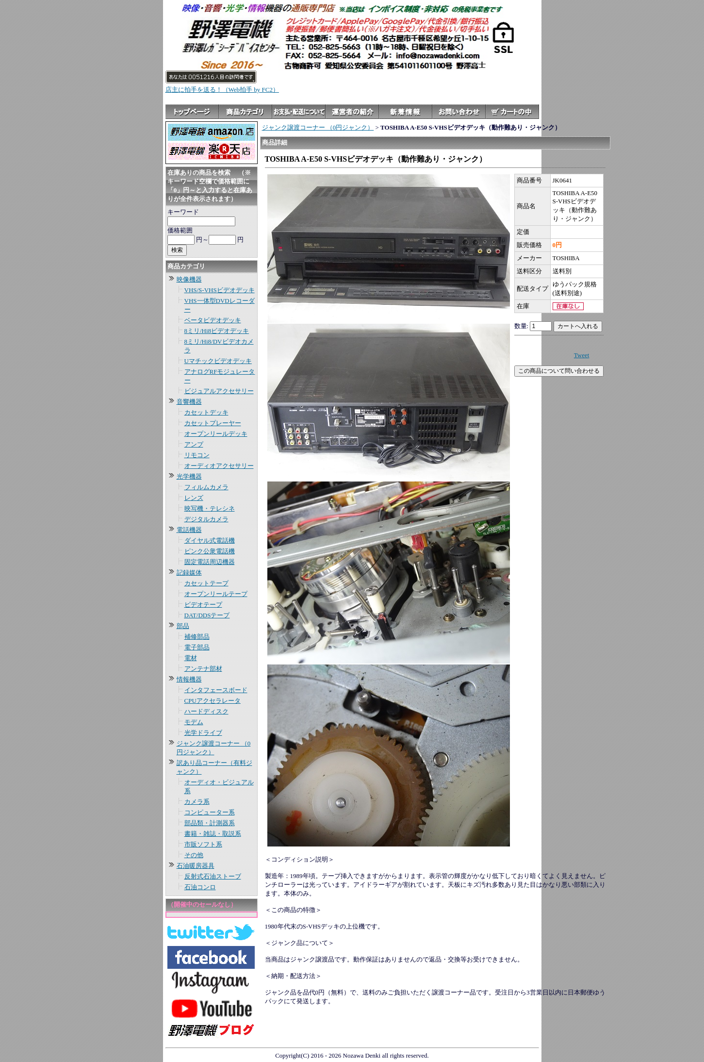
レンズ (193, 497)
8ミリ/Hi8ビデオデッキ (216, 330)
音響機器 (189, 401)
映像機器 (189, 279)
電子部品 (197, 647)
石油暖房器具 (195, 865)
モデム (193, 722)
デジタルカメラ (206, 519)
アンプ (193, 444)
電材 (190, 658)
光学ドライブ (203, 732)
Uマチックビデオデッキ (218, 361)
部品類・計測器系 (209, 823)
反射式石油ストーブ (212, 876)
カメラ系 (197, 801)
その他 (193, 855)
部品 (183, 626)
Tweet (581, 355)
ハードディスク (206, 711)
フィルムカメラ (206, 487)
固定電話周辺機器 (209, 561)
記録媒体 (189, 572)
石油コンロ (200, 887)
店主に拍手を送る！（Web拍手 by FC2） (222, 89)
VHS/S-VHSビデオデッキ (219, 290)
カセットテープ (206, 583)
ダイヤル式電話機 (209, 540)
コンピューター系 (209, 812)
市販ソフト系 (203, 844)
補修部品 (197, 636)
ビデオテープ (203, 604)
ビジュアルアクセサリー (219, 391)
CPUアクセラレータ (212, 700)
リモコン (197, 455)
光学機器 (189, 476)
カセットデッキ (206, 412)
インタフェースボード (215, 690)
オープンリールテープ (215, 593)
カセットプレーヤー (212, 423)
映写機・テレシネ (209, 508)
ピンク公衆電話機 (209, 551)
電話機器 (189, 529)
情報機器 (189, 679)
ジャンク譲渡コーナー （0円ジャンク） (318, 127)
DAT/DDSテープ (207, 615)
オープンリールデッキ (215, 433)
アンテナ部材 (203, 668)
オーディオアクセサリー (219, 465)
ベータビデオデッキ (212, 320)
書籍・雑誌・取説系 (212, 833)
